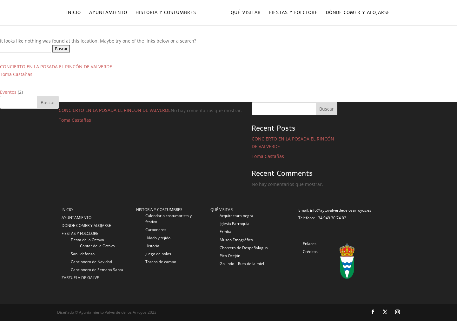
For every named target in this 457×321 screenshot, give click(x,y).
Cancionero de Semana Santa (97, 269)
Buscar (48, 102)
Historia (152, 246)
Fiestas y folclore (293, 13)
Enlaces (309, 243)
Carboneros (155, 229)
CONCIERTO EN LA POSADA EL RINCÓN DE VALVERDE (56, 67)
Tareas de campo (160, 261)
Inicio (73, 13)
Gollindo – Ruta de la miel (242, 263)
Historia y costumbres (166, 13)
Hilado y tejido (157, 238)
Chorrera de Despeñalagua (244, 247)
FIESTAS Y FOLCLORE (80, 233)
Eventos (8, 92)
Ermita (225, 231)
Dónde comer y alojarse (358, 13)
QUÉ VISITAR (221, 209)
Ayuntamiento (108, 13)
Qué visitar (246, 13)
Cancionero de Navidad (91, 261)
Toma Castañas (16, 74)
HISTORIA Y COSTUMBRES (159, 209)
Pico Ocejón (230, 255)
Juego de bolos (158, 253)
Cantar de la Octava (97, 246)
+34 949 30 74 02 (331, 218)
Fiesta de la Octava (87, 239)
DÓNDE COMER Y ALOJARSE (86, 225)
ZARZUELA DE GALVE (80, 277)
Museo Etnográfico (236, 239)
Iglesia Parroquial (235, 223)
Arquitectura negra (236, 215)
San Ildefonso (83, 253)
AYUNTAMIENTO (76, 217)
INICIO (67, 209)
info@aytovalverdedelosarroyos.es (340, 210)
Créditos (310, 251)
